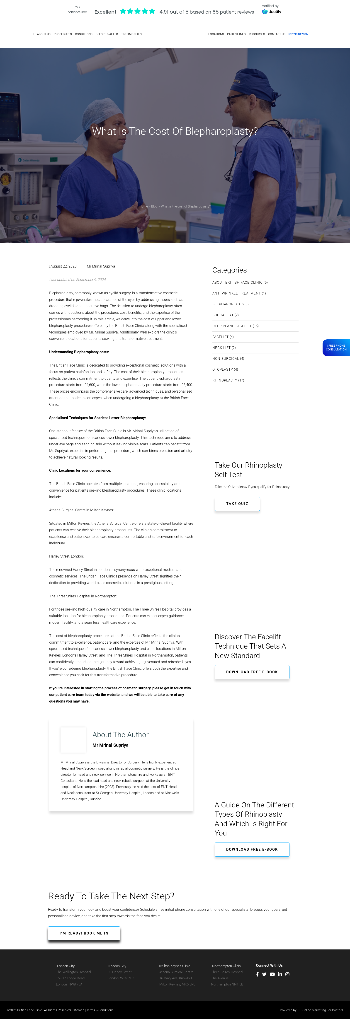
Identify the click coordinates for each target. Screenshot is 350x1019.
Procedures (63, 34)
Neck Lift (221, 347)
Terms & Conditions (100, 1010)
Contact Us (276, 34)
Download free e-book (252, 671)
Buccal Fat (223, 315)
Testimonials (131, 34)
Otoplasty (222, 369)
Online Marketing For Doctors (320, 1010)
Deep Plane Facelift (232, 326)
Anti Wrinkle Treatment (236, 293)
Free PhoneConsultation (336, 347)
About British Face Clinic (237, 282)
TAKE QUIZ (237, 503)
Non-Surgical (225, 358)
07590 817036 (298, 34)
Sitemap (78, 1010)
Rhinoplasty (224, 380)
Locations (216, 34)
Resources (257, 34)
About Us (44, 34)
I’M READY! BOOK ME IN (84, 933)
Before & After (107, 34)
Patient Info (236, 34)
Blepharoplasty (228, 304)
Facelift (220, 336)
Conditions (84, 34)
